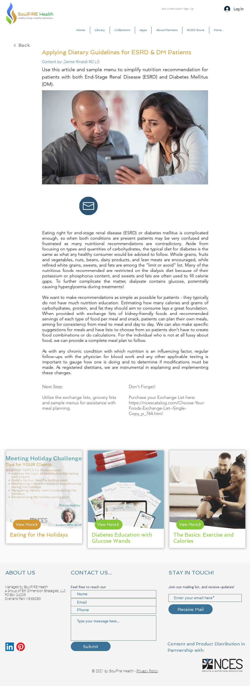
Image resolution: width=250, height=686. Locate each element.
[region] (44, 496)
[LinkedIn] (9, 646)
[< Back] (22, 45)
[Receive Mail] (190, 609)
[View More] (27, 524)
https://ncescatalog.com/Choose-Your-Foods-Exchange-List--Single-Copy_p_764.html (167, 408)
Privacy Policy (147, 671)
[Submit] (91, 646)
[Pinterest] (20, 646)
